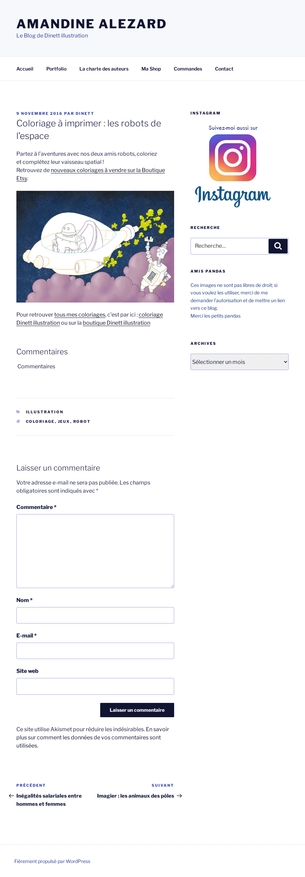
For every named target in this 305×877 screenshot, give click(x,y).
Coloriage (40, 421)
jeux (64, 421)
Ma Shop (151, 69)
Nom (24, 600)
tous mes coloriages (79, 314)
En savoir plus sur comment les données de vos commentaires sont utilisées (92, 737)
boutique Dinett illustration (116, 323)
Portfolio (56, 69)
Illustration (45, 412)
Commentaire (36, 507)
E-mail (26, 635)
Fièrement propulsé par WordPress (52, 861)
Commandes (188, 69)
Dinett (85, 113)
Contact (224, 69)
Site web (27, 671)
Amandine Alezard (91, 23)
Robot (82, 421)
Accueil (24, 69)
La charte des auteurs (103, 69)
